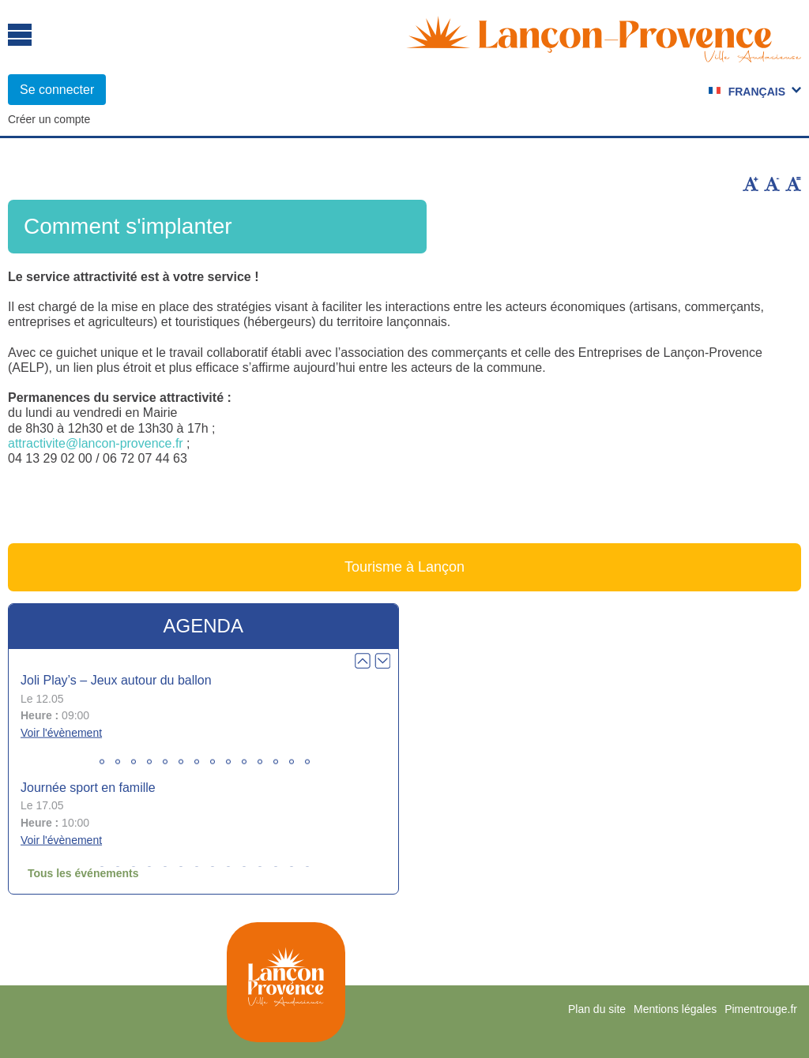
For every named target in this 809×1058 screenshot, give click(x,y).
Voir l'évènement (61, 732)
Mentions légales (675, 1009)
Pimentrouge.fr (760, 1009)
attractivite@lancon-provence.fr (95, 443)
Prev (363, 661)
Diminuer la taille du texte (772, 184)
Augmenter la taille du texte (750, 184)
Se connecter (57, 89)
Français (756, 91)
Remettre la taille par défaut (793, 184)
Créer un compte (49, 119)
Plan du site (597, 1009)
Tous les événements (83, 873)
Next (382, 661)
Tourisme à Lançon (404, 567)
